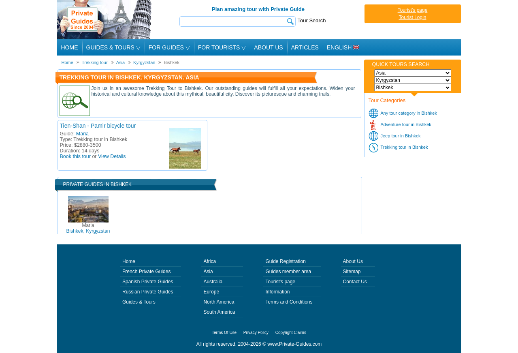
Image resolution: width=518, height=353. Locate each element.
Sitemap (352, 271)
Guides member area (288, 271)
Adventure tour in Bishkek (406, 124)
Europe (211, 292)
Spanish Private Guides (147, 282)
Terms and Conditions (288, 302)
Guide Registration (285, 261)
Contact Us (355, 282)
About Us (268, 47)
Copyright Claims (290, 332)
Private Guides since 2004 (105, 19)
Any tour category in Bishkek (409, 113)
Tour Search (312, 20)
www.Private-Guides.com (294, 344)
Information (277, 292)
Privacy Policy (256, 332)
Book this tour (75, 156)
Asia (208, 271)
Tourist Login (412, 17)
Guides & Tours (139, 302)
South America (219, 312)
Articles (305, 47)
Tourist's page (413, 10)
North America (218, 302)
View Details (112, 156)
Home (69, 47)
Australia (212, 282)
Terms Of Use (224, 332)
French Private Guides (146, 271)
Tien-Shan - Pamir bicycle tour (98, 125)
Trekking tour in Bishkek (404, 147)
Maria (82, 134)
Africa (209, 261)
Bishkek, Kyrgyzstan (88, 228)
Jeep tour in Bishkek (401, 135)
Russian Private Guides (147, 292)
